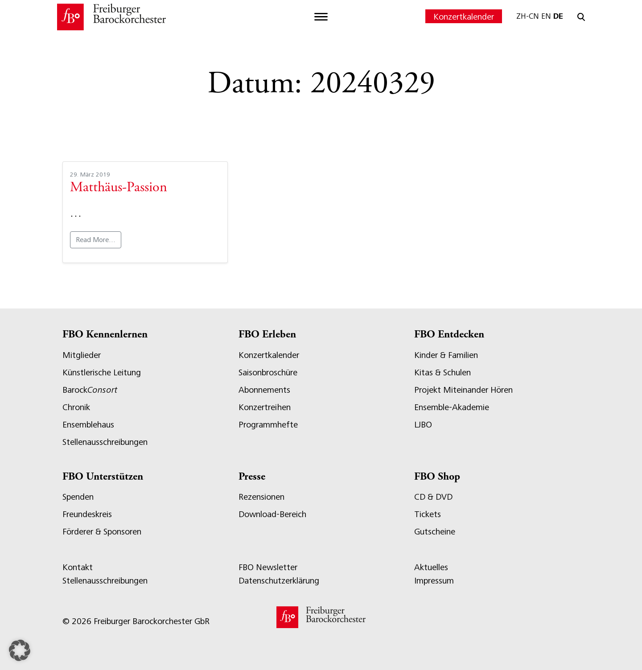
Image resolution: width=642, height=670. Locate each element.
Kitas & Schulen (442, 372)
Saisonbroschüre (268, 372)
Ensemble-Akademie (451, 407)
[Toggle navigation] (321, 16)
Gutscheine (434, 531)
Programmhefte (268, 424)
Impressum (434, 580)
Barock (89, 390)
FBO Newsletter (268, 567)
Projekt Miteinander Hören (463, 390)
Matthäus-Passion (118, 188)
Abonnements (264, 390)
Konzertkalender (463, 17)
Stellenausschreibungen (105, 442)
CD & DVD (433, 497)
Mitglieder (81, 355)
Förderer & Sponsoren (101, 531)
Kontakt (77, 567)
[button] (19, 650)
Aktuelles (431, 567)
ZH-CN (527, 16)
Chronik (76, 407)
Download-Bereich (272, 514)
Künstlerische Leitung (101, 372)
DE (558, 16)
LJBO (423, 424)
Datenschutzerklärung (279, 580)
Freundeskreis (87, 514)
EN (546, 16)
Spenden (78, 497)
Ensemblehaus (88, 424)
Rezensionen (261, 497)
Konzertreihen (265, 407)
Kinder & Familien (446, 355)
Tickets (427, 514)
